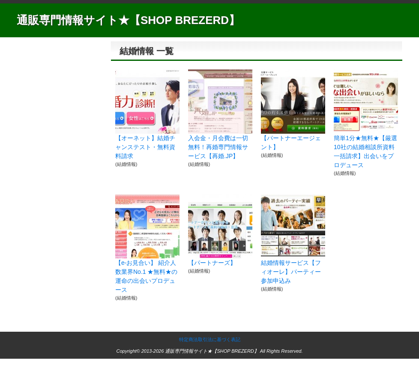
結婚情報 (126, 164)
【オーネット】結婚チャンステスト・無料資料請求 (145, 147)
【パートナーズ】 (212, 262)
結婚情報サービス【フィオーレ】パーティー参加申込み (291, 271)
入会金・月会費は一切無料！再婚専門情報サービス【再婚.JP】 (218, 147)
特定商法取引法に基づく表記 (209, 339)
